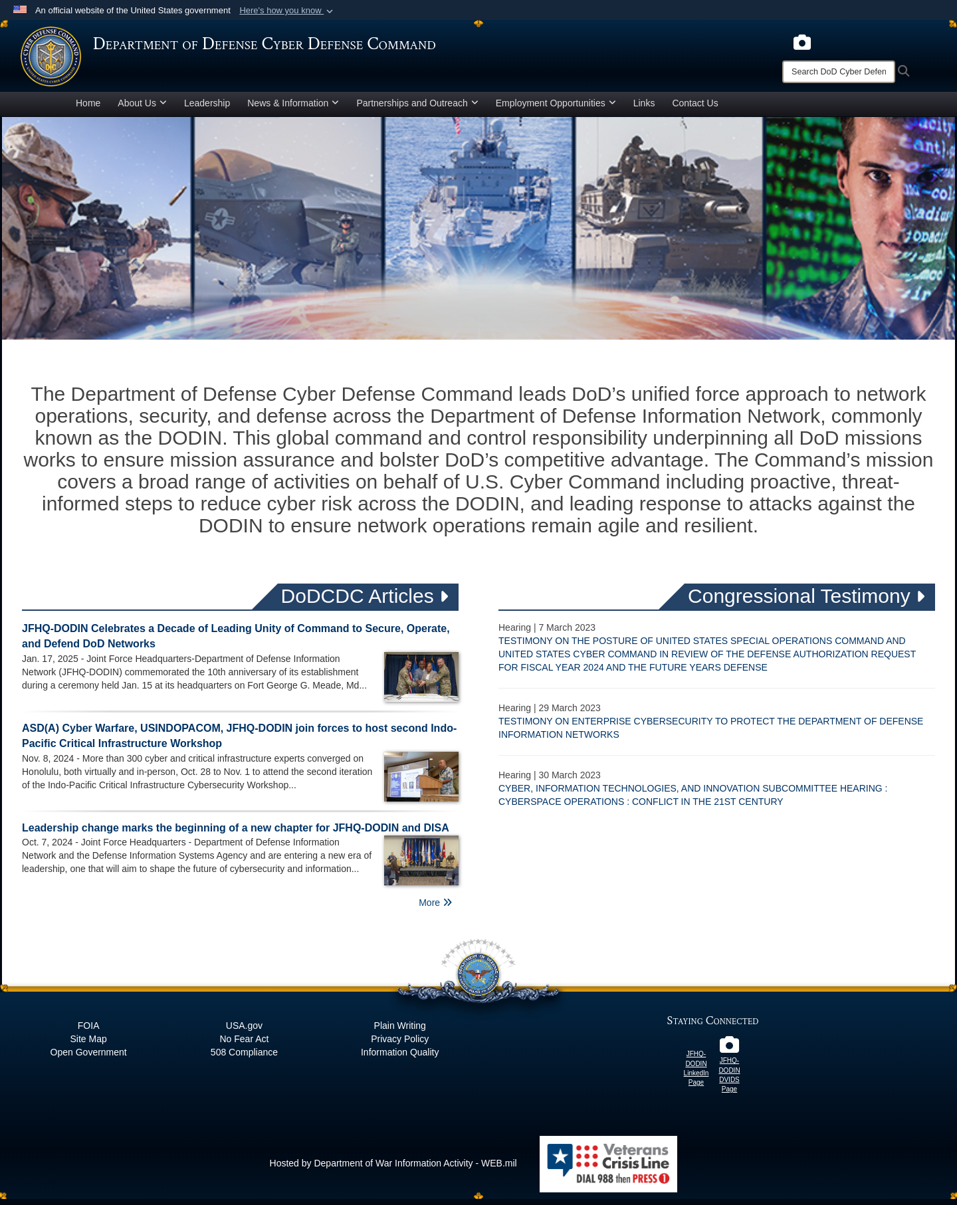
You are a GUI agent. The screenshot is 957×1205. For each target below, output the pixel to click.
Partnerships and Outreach (417, 109)
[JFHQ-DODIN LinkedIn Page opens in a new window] (696, 1047)
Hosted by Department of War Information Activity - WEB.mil (393, 1169)
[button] (287, 10)
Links (644, 109)
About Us (142, 109)
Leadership (207, 109)
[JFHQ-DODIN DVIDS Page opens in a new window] (729, 1054)
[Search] (838, 71)
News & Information (293, 109)
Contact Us (695, 109)
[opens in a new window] (802, 41)
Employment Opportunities (556, 109)
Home (88, 109)
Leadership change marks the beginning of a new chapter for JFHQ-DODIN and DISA (235, 833)
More (435, 908)
